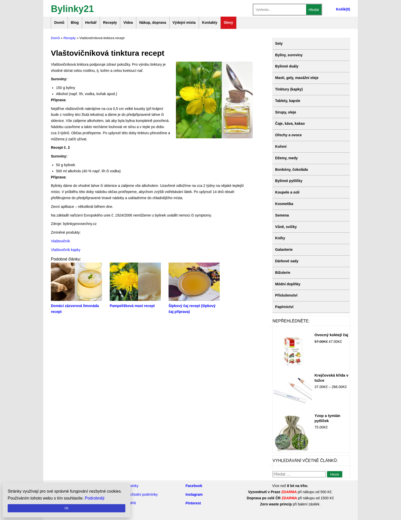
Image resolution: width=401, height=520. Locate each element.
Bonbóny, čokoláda (291, 169)
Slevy (228, 22)
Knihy (280, 238)
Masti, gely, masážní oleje (296, 78)
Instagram (194, 494)
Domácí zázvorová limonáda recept (76, 306)
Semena (282, 215)
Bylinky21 (72, 8)
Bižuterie (282, 272)
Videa (128, 22)
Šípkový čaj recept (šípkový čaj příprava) (194, 306)
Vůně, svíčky (286, 227)
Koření (280, 146)
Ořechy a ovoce (288, 135)
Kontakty (209, 22)
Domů (59, 22)
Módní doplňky (287, 284)
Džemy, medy (286, 158)
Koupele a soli (287, 192)
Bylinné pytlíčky (289, 181)
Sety (279, 43)
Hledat (314, 10)
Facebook (194, 486)
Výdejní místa (184, 22)
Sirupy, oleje (285, 112)
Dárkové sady (286, 261)
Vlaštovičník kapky (65, 250)
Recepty (110, 22)
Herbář (91, 22)
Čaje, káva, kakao (290, 123)
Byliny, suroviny (289, 55)
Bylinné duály (286, 66)
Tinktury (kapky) (289, 89)
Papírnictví (284, 307)
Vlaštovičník (60, 241)
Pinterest (193, 503)
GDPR (131, 503)
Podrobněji (95, 498)
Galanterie (284, 249)
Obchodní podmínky (142, 494)
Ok (66, 508)
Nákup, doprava (152, 22)
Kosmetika (284, 204)
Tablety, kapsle (287, 101)
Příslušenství (286, 295)
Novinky (132, 486)
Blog (75, 22)
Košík (341, 9)
